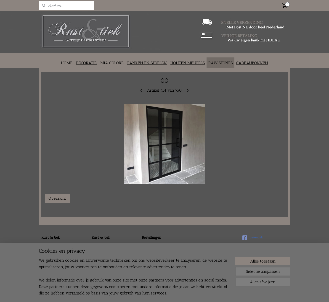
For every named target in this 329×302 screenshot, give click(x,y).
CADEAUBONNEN (252, 62)
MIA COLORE (112, 62)
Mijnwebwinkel (206, 293)
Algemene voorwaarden (160, 261)
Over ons (98, 246)
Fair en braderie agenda (109, 266)
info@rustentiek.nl (61, 256)
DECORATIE (86, 62)
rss (157, 293)
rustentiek (252, 237)
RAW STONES (220, 62)
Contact (97, 251)
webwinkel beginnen (171, 293)
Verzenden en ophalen (158, 251)
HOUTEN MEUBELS (187, 62)
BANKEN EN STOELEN (147, 62)
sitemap (150, 293)
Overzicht (57, 198)
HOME (66, 62)
